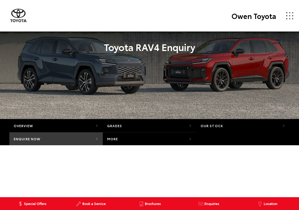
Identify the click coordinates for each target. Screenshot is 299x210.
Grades (114, 125)
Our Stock (212, 125)
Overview (23, 125)
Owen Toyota (254, 15)
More (112, 138)
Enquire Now (27, 138)
